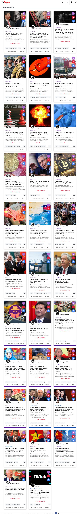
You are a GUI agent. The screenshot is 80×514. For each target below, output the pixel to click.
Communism (67, 382)
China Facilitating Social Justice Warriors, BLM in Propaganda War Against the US (64, 232)
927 (40, 296)
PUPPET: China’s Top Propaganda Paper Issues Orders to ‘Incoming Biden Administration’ (15, 489)
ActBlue (16, 462)
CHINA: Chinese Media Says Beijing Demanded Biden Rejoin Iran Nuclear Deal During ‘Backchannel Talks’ (39, 410)
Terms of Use (39, 513)
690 (40, 507)
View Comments (15, 43)
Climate (36, 382)
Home (22, 513)
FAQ (44, 513)
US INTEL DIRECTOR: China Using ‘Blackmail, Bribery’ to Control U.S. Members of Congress (14, 450)
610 (15, 51)
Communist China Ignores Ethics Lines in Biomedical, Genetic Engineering (64, 134)
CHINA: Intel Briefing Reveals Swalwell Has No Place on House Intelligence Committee (64, 409)
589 (65, 296)
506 (15, 198)
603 (15, 384)
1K (40, 198)
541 (40, 100)
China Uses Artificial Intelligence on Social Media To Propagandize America (40, 85)
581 (65, 247)
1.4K (65, 384)
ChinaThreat (37, 504)
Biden (7, 97)
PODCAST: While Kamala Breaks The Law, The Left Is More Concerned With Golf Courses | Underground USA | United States (64, 32)
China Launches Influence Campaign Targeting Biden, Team (38, 450)
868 (64, 149)
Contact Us (51, 513)
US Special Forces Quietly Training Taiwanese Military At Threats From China (14, 85)
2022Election (58, 48)
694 (15, 247)
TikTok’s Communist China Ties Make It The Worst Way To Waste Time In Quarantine (40, 492)
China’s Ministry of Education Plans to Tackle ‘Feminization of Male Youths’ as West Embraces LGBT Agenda (64, 321)
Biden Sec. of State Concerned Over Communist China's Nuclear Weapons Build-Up (64, 85)
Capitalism (8, 423)
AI (30, 97)
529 (65, 51)
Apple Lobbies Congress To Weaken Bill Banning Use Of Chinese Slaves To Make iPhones (64, 450)
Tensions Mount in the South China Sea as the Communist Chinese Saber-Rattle (38, 232)
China (7, 48)
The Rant (37, 486)
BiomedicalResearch (63, 146)
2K (65, 100)
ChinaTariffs (40, 341)
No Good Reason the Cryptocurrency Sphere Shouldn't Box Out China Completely (15, 183)
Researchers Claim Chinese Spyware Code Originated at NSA (14, 329)
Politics (31, 405)
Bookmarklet (27, 513)
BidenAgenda (33, 195)
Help (47, 513)
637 (40, 343)
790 (15, 100)
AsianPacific (8, 293)
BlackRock (32, 48)
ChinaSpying (15, 341)
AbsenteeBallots (9, 462)
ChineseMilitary (62, 341)
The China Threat (37, 489)
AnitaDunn (57, 382)
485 (40, 149)
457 (15, 343)
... (24, 48)
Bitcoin (10, 195)
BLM (60, 244)
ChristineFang (62, 423)
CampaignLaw (65, 48)
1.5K (65, 198)
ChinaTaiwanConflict (38, 244)
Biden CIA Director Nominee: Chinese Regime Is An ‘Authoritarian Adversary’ (63, 281)
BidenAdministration (35, 423)
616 (40, 247)
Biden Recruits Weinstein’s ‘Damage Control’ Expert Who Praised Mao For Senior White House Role (63, 369)
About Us (33, 513)
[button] (63, 2)
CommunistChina (13, 48)
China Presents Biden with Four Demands (39, 329)
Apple (56, 462)
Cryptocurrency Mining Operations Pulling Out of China (64, 182)
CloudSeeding (42, 382)
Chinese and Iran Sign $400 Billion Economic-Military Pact (14, 280)
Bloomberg (61, 462)
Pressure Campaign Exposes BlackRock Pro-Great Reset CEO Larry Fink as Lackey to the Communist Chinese (39, 35)
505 (40, 51)
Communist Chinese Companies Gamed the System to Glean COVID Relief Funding (14, 232)
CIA (63, 293)
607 (64, 343)
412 (65, 425)
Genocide (45, 293)
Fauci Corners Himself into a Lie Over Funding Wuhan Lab (39, 182)
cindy (36, 403)
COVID (19, 244)
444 (40, 384)
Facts (19, 48)
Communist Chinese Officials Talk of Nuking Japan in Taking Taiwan (39, 134)
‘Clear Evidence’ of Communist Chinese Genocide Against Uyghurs (39, 281)
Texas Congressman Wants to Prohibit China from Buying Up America (14, 134)
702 (15, 149)
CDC (38, 195)
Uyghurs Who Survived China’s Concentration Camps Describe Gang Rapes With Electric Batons (15, 368)
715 (15, 296)
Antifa (56, 244)
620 (40, 425)
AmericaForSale (9, 146)
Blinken (60, 97)
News (6, 31)
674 (15, 425)
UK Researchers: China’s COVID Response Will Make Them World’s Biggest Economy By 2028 (15, 409)
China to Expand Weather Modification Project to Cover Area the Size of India (39, 368)
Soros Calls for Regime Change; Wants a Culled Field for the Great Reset (14, 34)
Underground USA (14, 28)
